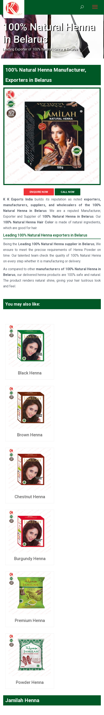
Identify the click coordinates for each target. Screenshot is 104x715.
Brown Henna (29, 434)
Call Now (67, 191)
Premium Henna (30, 620)
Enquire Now (39, 191)
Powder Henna (30, 682)
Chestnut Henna (30, 496)
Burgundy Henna (30, 558)
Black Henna (30, 373)
